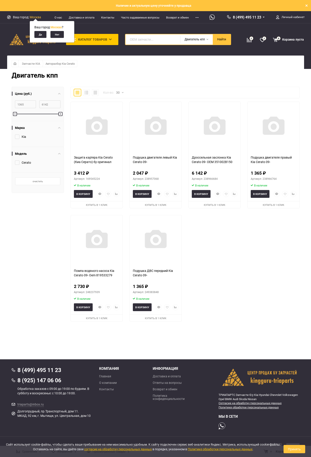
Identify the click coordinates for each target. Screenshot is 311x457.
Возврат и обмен (177, 17)
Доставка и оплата (81, 17)
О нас (58, 17)
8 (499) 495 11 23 (247, 17)
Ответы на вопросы (167, 382)
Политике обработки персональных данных (249, 407)
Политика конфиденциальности (169, 397)
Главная (105, 376)
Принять (294, 449)
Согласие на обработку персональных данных (250, 403)
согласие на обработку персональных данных (118, 449)
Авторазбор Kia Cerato (60, 64)
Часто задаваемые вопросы (140, 17)
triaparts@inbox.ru (30, 404)
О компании (108, 382)
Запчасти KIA (31, 64)
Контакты (107, 17)
